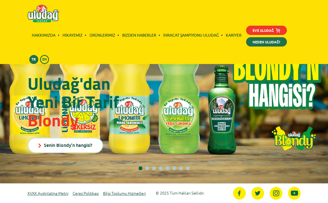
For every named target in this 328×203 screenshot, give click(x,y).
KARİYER (234, 35)
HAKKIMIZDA (43, 35)
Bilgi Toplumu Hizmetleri (124, 193)
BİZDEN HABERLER (139, 35)
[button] (140, 168)
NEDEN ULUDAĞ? (266, 42)
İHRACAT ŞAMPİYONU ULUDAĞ (191, 35)
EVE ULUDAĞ (266, 31)
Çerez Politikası (86, 193)
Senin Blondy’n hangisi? (65, 145)
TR (34, 59)
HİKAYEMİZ (72, 35)
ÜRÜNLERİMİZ (102, 35)
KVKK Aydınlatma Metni (48, 193)
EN (44, 59)
